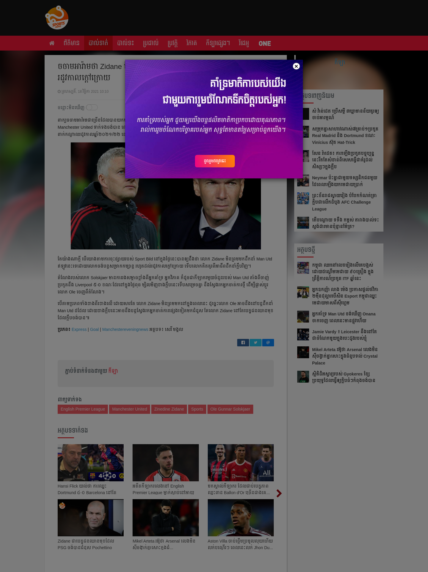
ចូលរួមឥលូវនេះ (215, 160)
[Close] (296, 66)
